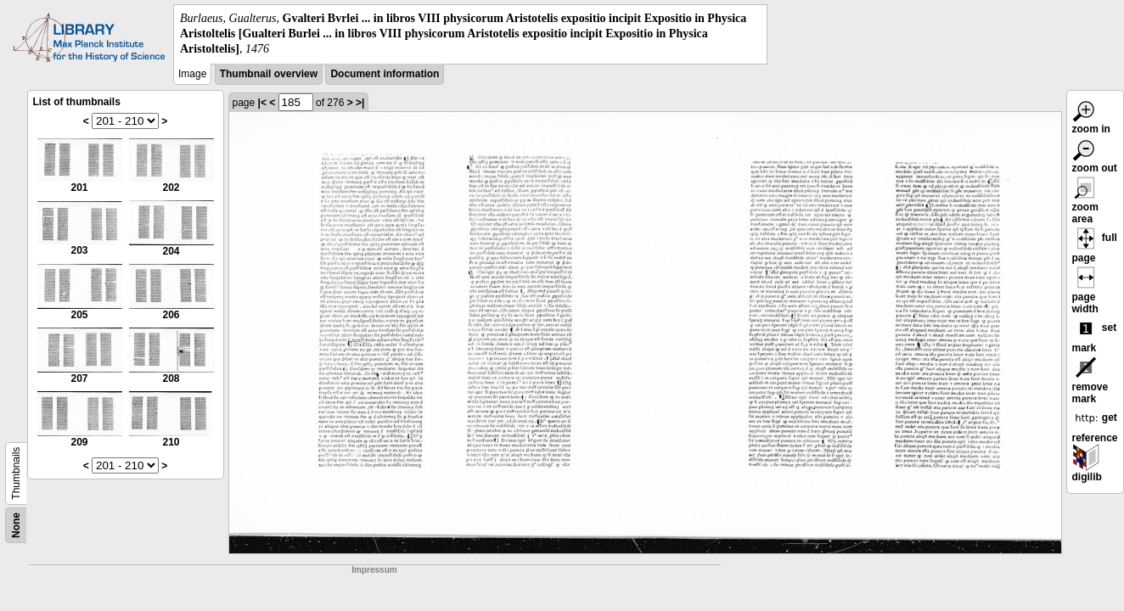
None (16, 525)
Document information (384, 74)
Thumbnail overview (269, 74)
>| (360, 103)
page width (1085, 293)
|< (262, 103)
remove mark (1090, 383)
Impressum (373, 570)
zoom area (1085, 203)
